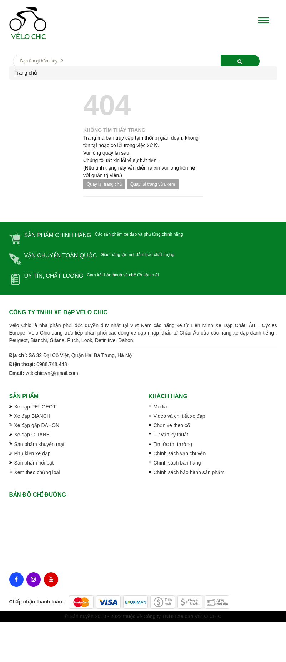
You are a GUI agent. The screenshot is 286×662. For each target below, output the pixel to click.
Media (160, 407)
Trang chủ (26, 73)
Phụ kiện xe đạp (32, 453)
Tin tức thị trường (173, 444)
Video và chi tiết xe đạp (179, 416)
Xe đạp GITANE (32, 434)
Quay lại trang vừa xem (152, 184)
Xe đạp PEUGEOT (35, 407)
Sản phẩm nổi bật (34, 463)
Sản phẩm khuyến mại (39, 444)
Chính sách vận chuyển (180, 453)
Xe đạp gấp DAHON (37, 425)
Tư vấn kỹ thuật (171, 434)
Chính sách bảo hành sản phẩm (189, 472)
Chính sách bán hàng (177, 463)
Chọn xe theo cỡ (172, 425)
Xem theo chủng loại (37, 472)
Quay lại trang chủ (104, 184)
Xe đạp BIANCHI (33, 416)
